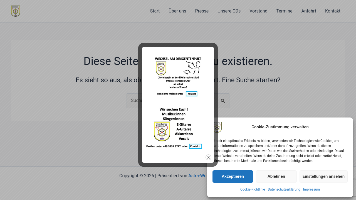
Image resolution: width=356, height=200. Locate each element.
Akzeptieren (233, 176)
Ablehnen (276, 176)
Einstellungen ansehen (324, 176)
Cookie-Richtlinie (252, 189)
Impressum (311, 189)
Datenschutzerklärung (284, 189)
